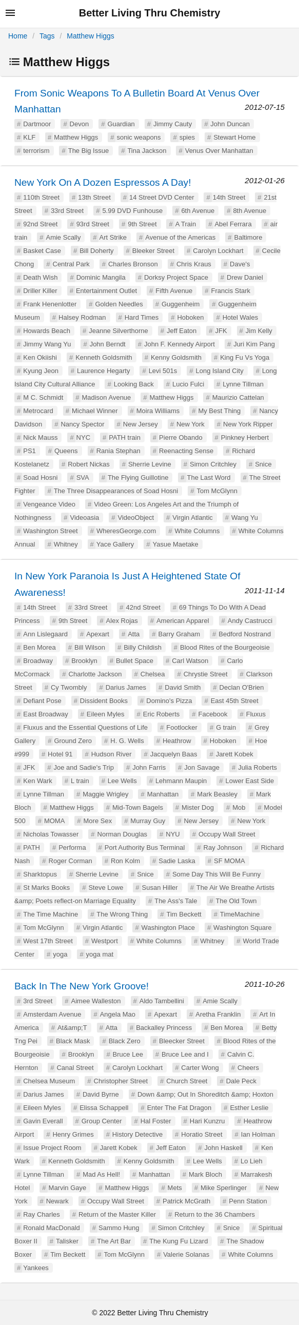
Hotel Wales (240, 317)
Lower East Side (250, 781)
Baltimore (248, 237)
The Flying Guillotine (138, 477)
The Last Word (209, 477)
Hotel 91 (60, 754)
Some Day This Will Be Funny (216, 874)
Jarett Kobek (234, 754)
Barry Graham (179, 634)
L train (80, 781)
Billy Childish (143, 647)
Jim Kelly (259, 331)
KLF (29, 137)
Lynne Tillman (243, 384)
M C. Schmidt (43, 397)
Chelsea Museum (49, 1081)
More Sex (98, 821)
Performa (72, 847)
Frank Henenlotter (49, 304)
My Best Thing (219, 411)
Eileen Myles (106, 714)
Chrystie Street (206, 674)
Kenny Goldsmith (176, 357)
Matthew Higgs (90, 36)
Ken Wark (37, 781)
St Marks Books (46, 887)
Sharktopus (40, 874)
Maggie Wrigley (105, 794)
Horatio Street (201, 1134)
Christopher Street (121, 1081)
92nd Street (40, 224)
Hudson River (111, 754)
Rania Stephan (118, 451)
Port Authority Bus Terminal (145, 847)
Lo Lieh (252, 1161)
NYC (83, 437)
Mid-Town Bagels (137, 807)
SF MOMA (229, 861)
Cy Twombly (69, 687)
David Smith (183, 687)
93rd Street (92, 224)
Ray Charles (41, 1214)
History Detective (137, 1134)
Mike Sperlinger (224, 1188)
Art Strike (113, 237)
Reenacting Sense (186, 451)
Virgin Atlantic (192, 517)
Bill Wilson (89, 647)
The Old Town (236, 901)
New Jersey (140, 424)
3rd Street (37, 1001)
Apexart (97, 634)
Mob (238, 807)
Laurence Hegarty (103, 371)
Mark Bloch (205, 1174)
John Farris (149, 767)
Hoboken (190, 317)
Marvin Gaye (68, 1188)
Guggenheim (181, 304)
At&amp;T (72, 1027)
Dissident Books (104, 701)
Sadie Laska (176, 861)
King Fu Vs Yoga (244, 357)
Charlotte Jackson (95, 674)
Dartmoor (37, 124)
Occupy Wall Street (226, 834)
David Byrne (101, 1094)
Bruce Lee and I (185, 1054)
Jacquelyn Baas (173, 754)
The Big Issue (88, 150)
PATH (31, 847)
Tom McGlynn (216, 491)
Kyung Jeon (40, 371)
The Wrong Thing (122, 914)
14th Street (229, 197)
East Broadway (45, 714)
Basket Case (42, 251)
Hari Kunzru (207, 1121)
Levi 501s (163, 371)
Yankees (36, 1268)
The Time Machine (50, 914)
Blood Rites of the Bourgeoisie (225, 647)
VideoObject (136, 517)
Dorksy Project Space (176, 277)
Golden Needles (119, 304)
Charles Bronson (133, 264)
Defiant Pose (42, 701)
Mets (175, 1188)
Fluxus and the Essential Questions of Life (85, 727)
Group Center (102, 1121)
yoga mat (99, 954)
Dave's (240, 264)
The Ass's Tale (175, 901)
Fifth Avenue (173, 291)
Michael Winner (95, 411)
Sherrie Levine (149, 464)
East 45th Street (234, 701)
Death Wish (40, 277)
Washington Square (242, 927)
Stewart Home (234, 137)
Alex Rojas (122, 621)
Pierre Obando (181, 437)
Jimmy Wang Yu (47, 344)
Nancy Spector (82, 424)
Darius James (126, 687)
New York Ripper (248, 424)
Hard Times (141, 317)
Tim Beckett (184, 914)
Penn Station (248, 1201)
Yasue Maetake (175, 544)
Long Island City (219, 371)
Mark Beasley (217, 794)
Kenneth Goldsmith (103, 357)
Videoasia (84, 517)
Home (17, 36)
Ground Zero (73, 741)
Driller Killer (40, 291)
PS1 (29, 451)
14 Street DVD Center (161, 197)
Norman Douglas (122, 834)
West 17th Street (48, 941)
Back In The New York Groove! (81, 986)
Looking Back (134, 384)
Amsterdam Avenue (52, 1014)
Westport (104, 941)
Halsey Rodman (82, 317)
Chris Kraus (193, 264)
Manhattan (162, 794)
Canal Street (74, 1067)
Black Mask (73, 1041)
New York (190, 424)
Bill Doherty (96, 251)
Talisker (67, 1241)
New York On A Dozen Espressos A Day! (102, 182)
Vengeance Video (49, 504)
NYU (173, 834)
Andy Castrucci (250, 621)
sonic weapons (138, 137)
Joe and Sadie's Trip (84, 767)
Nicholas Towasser (50, 834)
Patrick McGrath (186, 1201)
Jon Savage (202, 767)
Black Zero (125, 1041)
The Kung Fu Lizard (178, 1241)
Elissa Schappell (103, 1108)
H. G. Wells (127, 741)
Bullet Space (134, 661)
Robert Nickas (89, 464)
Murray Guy (147, 821)
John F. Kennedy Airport (179, 344)
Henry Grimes (72, 1134)
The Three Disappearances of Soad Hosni (116, 491)
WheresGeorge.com (126, 531)
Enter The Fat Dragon (179, 1108)
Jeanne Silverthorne (118, 331)
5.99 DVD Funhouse (132, 211)
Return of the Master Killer (117, 1214)
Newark (57, 1201)
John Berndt (108, 344)
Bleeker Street (153, 251)
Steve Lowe (105, 887)
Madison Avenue (106, 397)
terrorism (36, 150)
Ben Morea (39, 647)
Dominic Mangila (101, 277)
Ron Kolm (125, 861)
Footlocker (181, 727)
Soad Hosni (40, 477)
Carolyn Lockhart (218, 251)
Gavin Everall (43, 1121)
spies (187, 137)
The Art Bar (114, 1241)
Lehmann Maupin (181, 781)
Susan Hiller (160, 887)
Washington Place (168, 927)
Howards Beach (46, 331)
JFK (221, 331)
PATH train (125, 437)
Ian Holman (258, 1134)
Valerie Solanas (186, 1254)
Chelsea (153, 674)
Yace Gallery (115, 544)
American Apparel (182, 621)
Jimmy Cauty (172, 124)
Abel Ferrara (232, 224)
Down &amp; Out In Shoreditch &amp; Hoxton (205, 1094)
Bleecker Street (182, 1041)
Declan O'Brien (242, 687)
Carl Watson (190, 661)
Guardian (120, 124)
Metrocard (38, 411)
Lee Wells (122, 781)
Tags (47, 36)
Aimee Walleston (96, 1001)
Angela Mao (117, 1014)
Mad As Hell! (101, 1174)
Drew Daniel (245, 277)
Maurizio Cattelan (238, 397)
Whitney (66, 544)
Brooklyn (84, 661)
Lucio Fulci (188, 384)
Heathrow (177, 741)
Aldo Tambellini (161, 1001)
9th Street (142, 224)
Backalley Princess (164, 1027)
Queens (66, 451)
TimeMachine (240, 914)
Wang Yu (244, 517)
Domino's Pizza (169, 701)
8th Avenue (249, 211)
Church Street (186, 1081)
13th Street (94, 197)
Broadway (38, 661)
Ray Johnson (223, 847)
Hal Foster (156, 1121)
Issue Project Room (52, 1148)
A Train (185, 224)
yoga (60, 954)
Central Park (71, 264)
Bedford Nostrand (244, 634)
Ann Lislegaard (45, 634)
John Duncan (230, 124)
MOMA (54, 821)
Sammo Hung (118, 1228)
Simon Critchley (213, 464)
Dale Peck (241, 1081)
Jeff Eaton (181, 331)
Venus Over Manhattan (219, 150)
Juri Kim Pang (254, 344)
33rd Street (67, 211)
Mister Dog (198, 807)
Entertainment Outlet (106, 291)
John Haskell (224, 1148)
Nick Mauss (40, 437)
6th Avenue (197, 211)
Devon (79, 124)
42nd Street (143, 607)
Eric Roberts (161, 714)
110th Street (41, 197)
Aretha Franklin (218, 1014)
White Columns (197, 531)
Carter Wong (199, 1067)
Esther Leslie (249, 1108)
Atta (133, 634)
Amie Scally (63, 237)
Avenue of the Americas (180, 237)
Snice (263, 464)
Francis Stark (231, 291)
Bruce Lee (128, 1054)
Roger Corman (70, 861)
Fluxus (256, 714)
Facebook (212, 714)
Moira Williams (158, 411)
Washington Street (50, 531)
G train (226, 727)
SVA (82, 477)
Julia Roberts (257, 767)
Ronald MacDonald (51, 1228)
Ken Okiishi (40, 357)
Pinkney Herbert (245, 437)
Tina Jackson (146, 150)
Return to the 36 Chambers (214, 1214)
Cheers (248, 1067)
